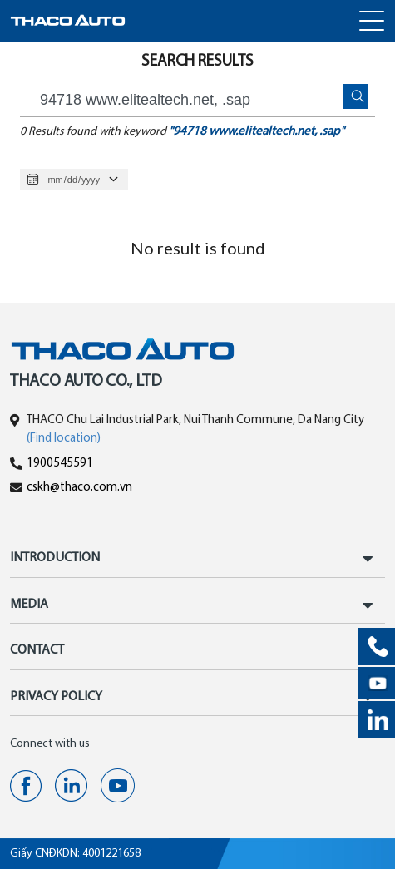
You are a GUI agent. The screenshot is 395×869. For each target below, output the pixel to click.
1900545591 (60, 463)
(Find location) (64, 438)
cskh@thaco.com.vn (79, 487)
